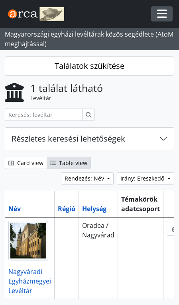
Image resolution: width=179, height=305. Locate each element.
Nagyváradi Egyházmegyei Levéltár (29, 281)
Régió (66, 208)
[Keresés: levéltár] (44, 115)
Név (14, 208)
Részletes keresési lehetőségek (68, 138)
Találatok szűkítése (89, 65)
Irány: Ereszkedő (143, 178)
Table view (68, 163)
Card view (25, 163)
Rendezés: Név (85, 178)
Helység (94, 208)
